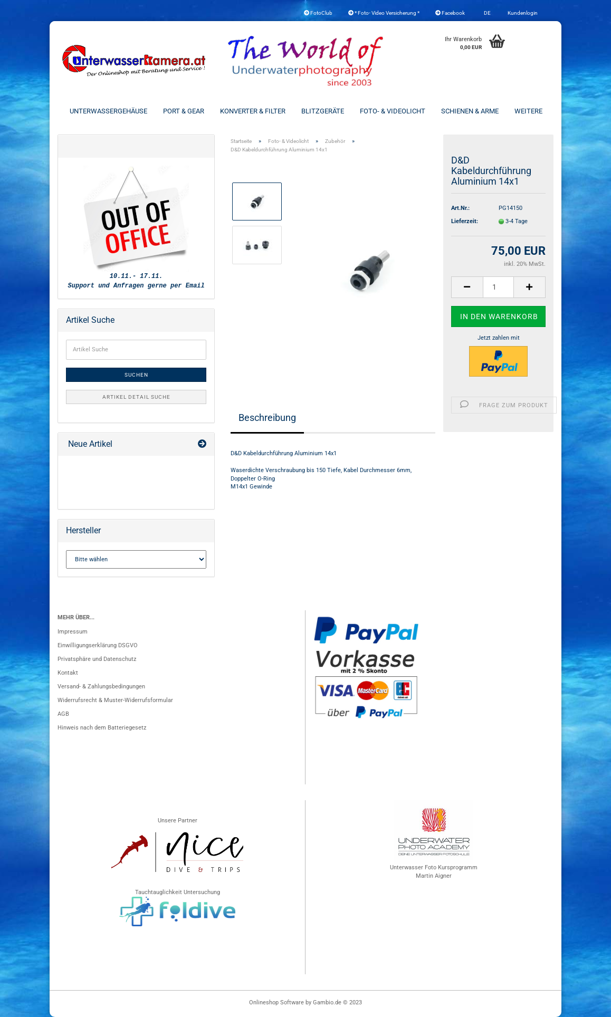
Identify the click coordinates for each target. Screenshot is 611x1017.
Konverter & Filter (252, 111)
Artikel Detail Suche (136, 397)
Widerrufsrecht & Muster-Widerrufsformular (115, 700)
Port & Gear (183, 111)
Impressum (73, 631)
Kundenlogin (522, 13)
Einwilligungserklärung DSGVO (98, 645)
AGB (63, 714)
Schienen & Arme (470, 111)
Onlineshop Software (276, 1002)
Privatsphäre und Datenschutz (97, 659)
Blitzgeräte (322, 111)
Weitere (528, 111)
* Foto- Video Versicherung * (383, 13)
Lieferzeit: (464, 221)
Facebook (450, 13)
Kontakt (68, 672)
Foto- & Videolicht (392, 111)
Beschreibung (267, 417)
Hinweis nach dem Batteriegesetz (102, 727)
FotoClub (318, 13)
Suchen (136, 375)
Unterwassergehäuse (108, 111)
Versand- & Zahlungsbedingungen (101, 686)
